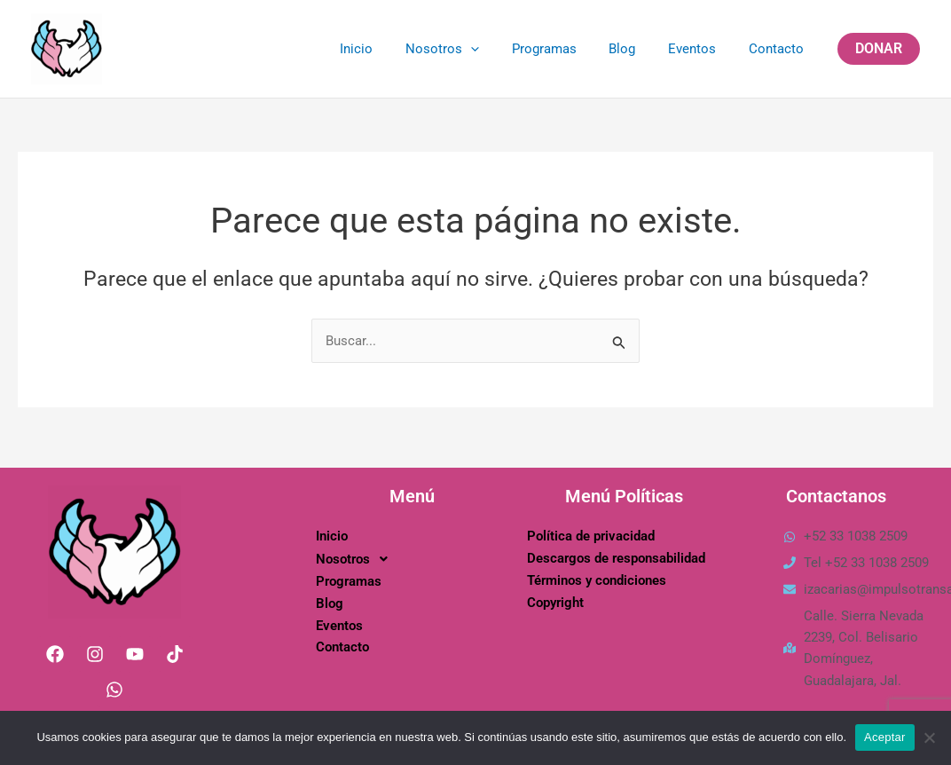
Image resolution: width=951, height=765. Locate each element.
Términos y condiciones (596, 580)
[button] (878, 49)
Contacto (778, 49)
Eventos (701, 49)
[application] (497, 48)
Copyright (555, 603)
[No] (929, 737)
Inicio (389, 49)
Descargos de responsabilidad (616, 558)
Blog (637, 49)
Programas (564, 49)
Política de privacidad (591, 536)
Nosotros (469, 48)
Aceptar (885, 737)
